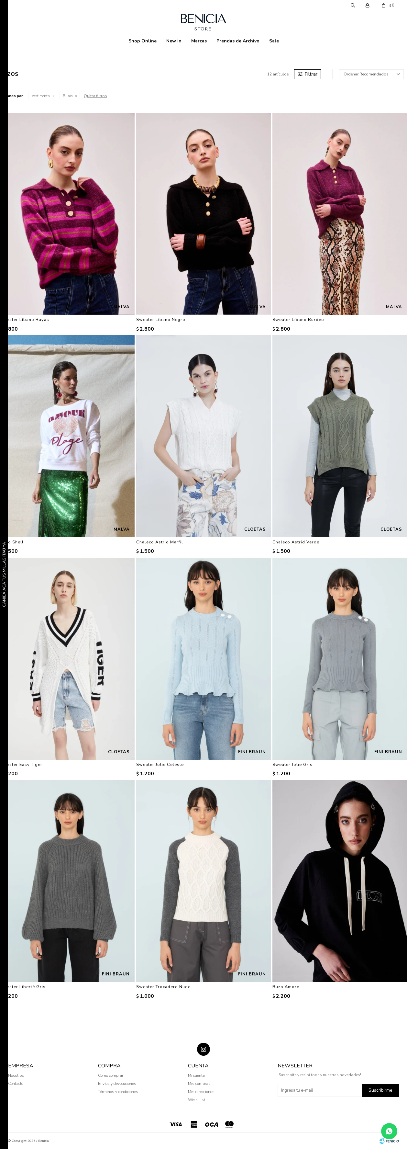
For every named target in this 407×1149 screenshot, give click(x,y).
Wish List (196, 1099)
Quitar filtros (95, 95)
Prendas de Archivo (237, 41)
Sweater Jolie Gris (292, 765)
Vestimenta (41, 96)
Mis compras (199, 1083)
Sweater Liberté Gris (23, 987)
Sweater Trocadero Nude (163, 987)
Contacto (15, 1083)
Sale (274, 41)
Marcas (199, 41)
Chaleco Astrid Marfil (159, 542)
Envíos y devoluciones (117, 1083)
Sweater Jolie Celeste (160, 765)
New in (174, 41)
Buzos (67, 96)
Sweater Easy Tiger (21, 765)
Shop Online (142, 41)
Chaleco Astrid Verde (295, 542)
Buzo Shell (12, 542)
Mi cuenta (196, 1075)
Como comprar (110, 1075)
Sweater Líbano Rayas (24, 320)
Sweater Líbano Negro (160, 320)
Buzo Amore (285, 987)
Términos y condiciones (118, 1091)
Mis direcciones (201, 1091)
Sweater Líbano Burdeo (298, 320)
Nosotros (16, 1075)
